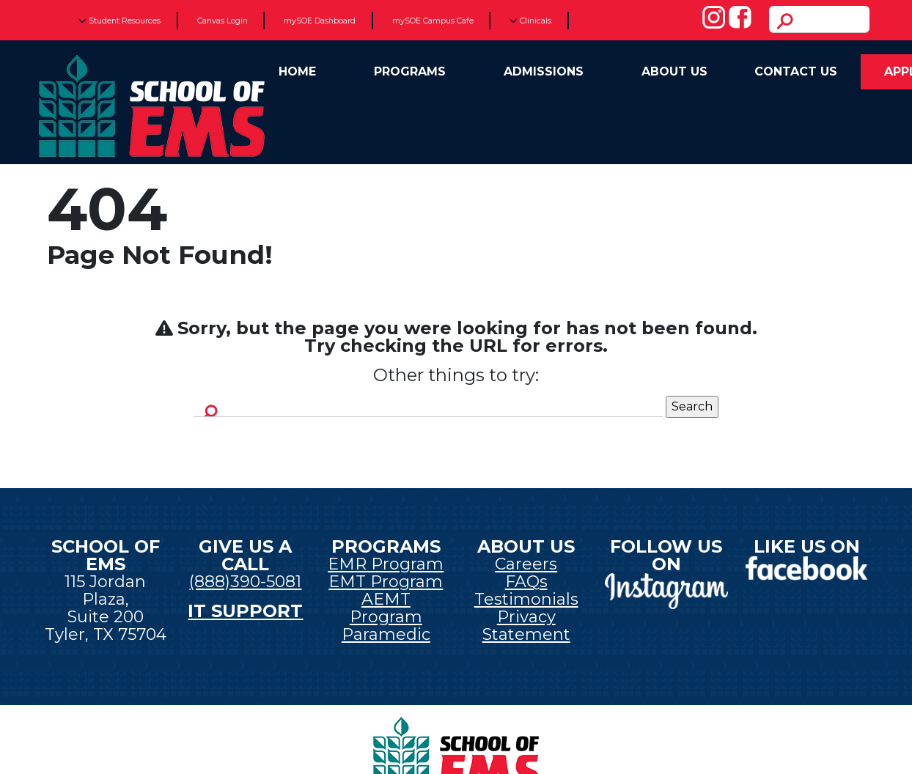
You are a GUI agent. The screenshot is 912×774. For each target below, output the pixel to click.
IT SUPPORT (245, 611)
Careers (526, 564)
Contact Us (795, 71)
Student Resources (119, 20)
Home (297, 71)
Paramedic (386, 634)
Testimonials (526, 599)
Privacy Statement (526, 625)
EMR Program (386, 564)
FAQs (526, 581)
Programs (410, 71)
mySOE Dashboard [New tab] (320, 20)
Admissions (544, 71)
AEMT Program (386, 608)
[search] (819, 19)
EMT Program (385, 581)
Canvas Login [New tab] (222, 20)
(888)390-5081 (245, 581)
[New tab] (666, 590)
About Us (674, 71)
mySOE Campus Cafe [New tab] (433, 20)
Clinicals (530, 20)
